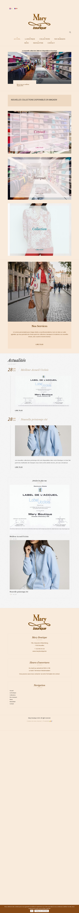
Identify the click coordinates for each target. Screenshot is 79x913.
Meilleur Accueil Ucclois (35, 370)
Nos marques (13, 697)
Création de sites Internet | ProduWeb (39, 721)
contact (57, 674)
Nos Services (39, 326)
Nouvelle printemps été (34, 419)
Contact (12, 704)
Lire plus (39, 344)
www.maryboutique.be (40, 651)
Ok (31, 911)
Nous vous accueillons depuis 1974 (23, 85)
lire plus (19, 410)
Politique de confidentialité (41, 911)
